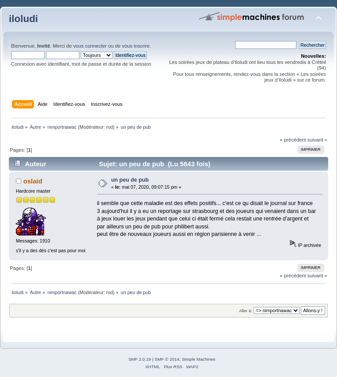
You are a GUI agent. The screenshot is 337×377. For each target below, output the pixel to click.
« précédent (293, 139)
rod (109, 127)
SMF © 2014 (167, 359)
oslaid (32, 181)
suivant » (317, 139)
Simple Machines (198, 359)
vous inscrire (136, 46)
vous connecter (90, 46)
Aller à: (245, 310)
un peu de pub (130, 180)
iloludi (23, 18)
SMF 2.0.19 (139, 359)
